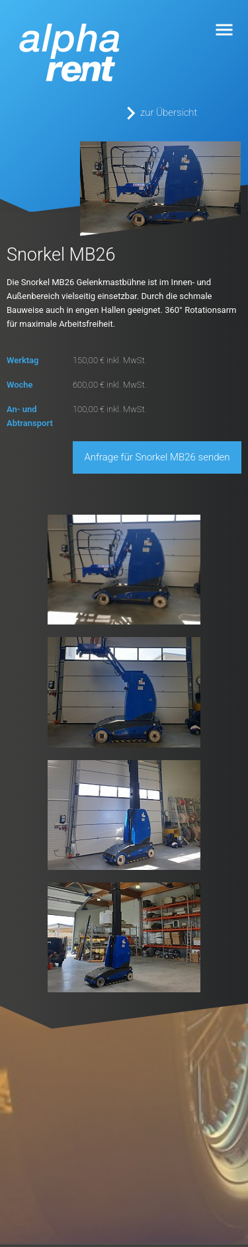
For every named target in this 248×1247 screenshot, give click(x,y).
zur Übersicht (168, 112)
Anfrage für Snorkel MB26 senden (157, 457)
